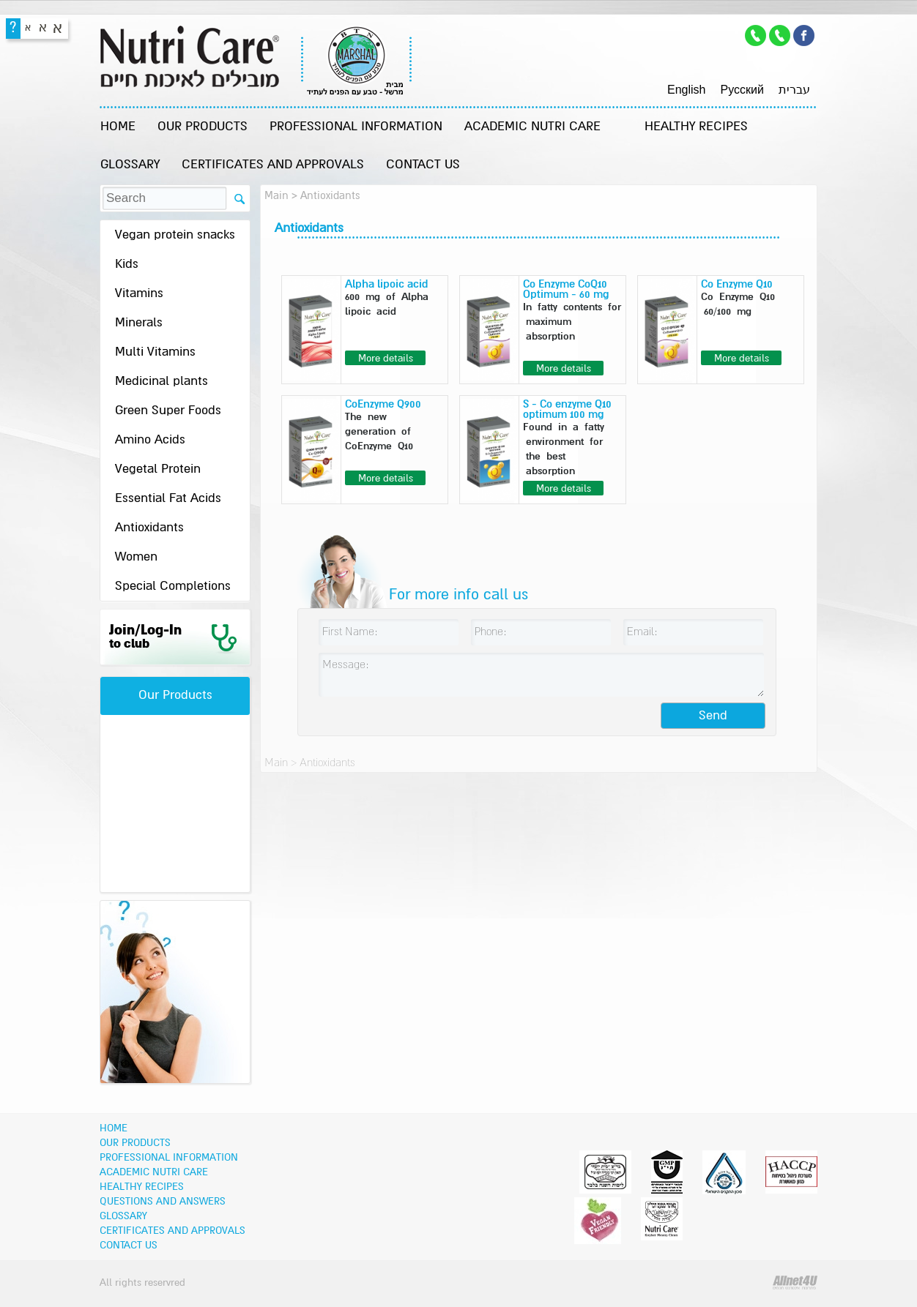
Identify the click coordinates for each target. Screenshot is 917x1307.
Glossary (130, 165)
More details (385, 358)
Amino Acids (150, 440)
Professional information (356, 126)
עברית (794, 89)
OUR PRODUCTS (202, 126)
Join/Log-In (145, 637)
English (686, 89)
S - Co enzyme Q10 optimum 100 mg (567, 409)
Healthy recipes (696, 126)
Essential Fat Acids (168, 498)
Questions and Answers (163, 1201)
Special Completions (173, 586)
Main (276, 196)
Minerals (139, 323)
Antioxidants (149, 528)
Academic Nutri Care (532, 126)
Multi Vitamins (155, 352)
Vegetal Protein (158, 469)
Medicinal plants (161, 381)
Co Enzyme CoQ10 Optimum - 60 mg (566, 289)
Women (136, 557)
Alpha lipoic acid (386, 284)
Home (117, 126)
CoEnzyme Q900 (383, 404)
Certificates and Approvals (273, 165)
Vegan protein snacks (175, 235)
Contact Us (423, 165)
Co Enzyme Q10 (737, 284)
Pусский (741, 89)
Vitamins (139, 293)
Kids (126, 264)
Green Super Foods (168, 410)
